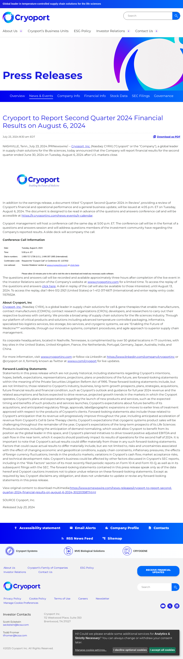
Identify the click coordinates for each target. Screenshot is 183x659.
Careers (83, 598)
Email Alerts (85, 528)
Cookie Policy (37, 598)
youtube (163, 606)
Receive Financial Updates (158, 571)
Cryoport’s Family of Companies (48, 567)
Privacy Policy (12, 598)
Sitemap (115, 538)
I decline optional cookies (130, 650)
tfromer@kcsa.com (15, 635)
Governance (163, 96)
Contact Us (45, 572)
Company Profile (124, 528)
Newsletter (102, 598)
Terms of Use (62, 598)
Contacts (161, 528)
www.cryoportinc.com (57, 265)
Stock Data (119, 96)
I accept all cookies (162, 650)
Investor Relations (15, 572)
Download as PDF (166, 136)
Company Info (68, 96)
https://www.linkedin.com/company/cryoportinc (141, 356)
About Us (9, 567)
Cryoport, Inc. (80, 146)
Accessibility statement (39, 528)
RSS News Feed (79, 538)
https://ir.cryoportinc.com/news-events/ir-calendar (57, 215)
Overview (17, 96)
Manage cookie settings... (90, 650)
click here (74, 265)
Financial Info (95, 96)
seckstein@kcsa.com (16, 624)
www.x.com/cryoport (82, 361)
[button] (12, 31)
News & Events (41, 96)
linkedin (176, 606)
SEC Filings (141, 96)
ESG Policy (87, 567)
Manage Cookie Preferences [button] (21, 602)
